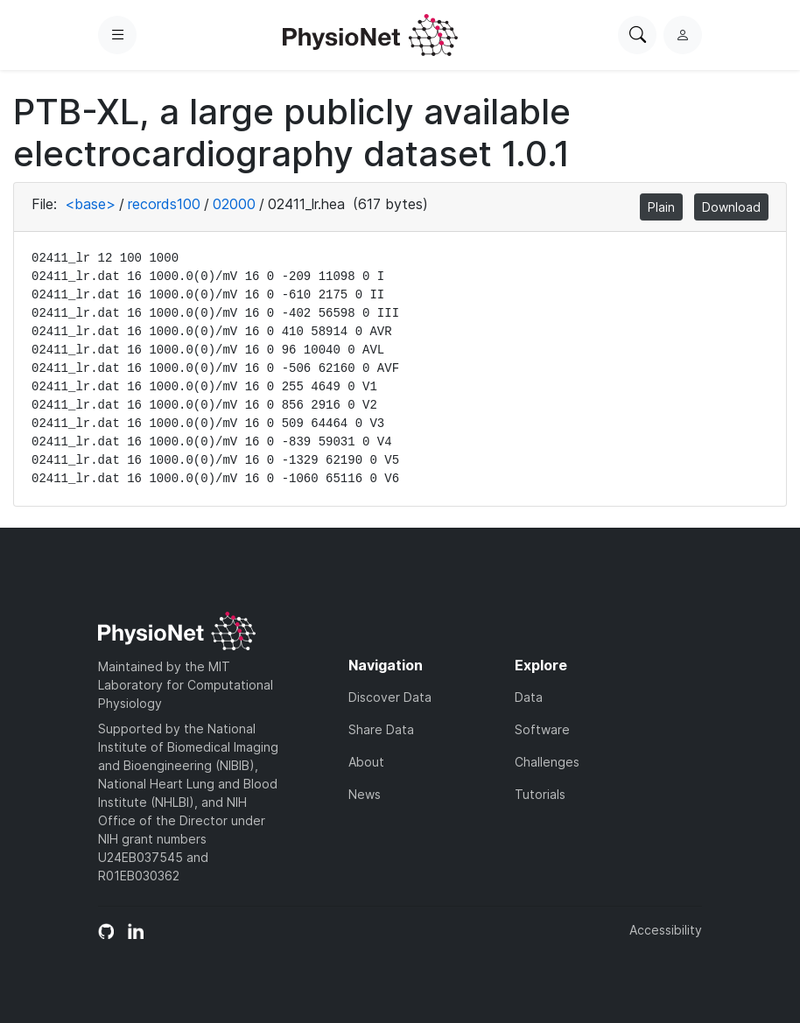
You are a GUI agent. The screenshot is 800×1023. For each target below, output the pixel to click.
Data (529, 697)
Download (731, 207)
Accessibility (665, 929)
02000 (234, 204)
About (366, 761)
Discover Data (390, 697)
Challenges (547, 761)
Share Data (381, 729)
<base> (90, 204)
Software (542, 729)
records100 (164, 204)
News (364, 794)
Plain (661, 207)
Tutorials (540, 794)
